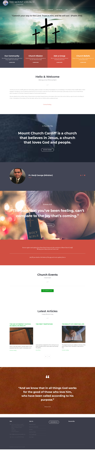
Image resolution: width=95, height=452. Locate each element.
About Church (32, 424)
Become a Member (33, 427)
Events (30, 429)
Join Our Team (32, 432)
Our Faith (31, 437)
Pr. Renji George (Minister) (41, 175)
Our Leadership (32, 434)
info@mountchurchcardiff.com (18, 434)
